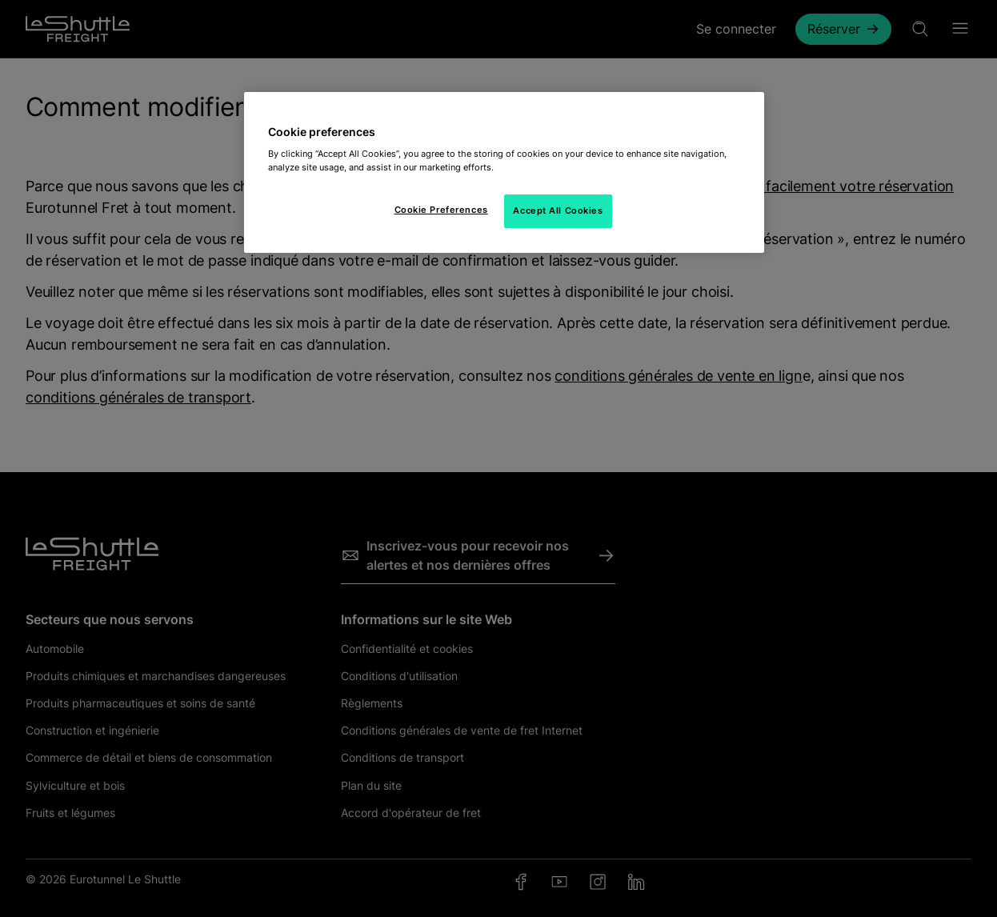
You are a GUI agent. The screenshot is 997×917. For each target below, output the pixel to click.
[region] (504, 173)
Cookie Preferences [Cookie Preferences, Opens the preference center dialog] (441, 209)
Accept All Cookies (558, 210)
